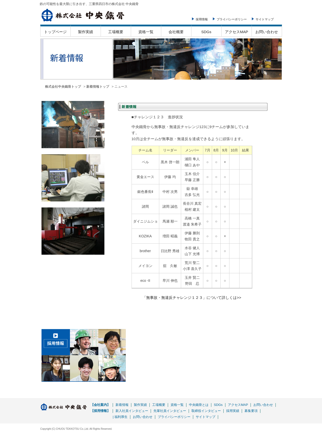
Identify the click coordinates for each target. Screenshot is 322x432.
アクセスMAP (236, 32)
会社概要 (176, 32)
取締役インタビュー (206, 411)
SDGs (206, 32)
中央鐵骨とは (199, 405)
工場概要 (115, 32)
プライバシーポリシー (232, 19)
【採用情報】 (100, 411)
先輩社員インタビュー (169, 411)
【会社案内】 (100, 405)
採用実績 (232, 411)
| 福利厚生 (120, 417)
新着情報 (122, 405)
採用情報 (202, 19)
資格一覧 (145, 32)
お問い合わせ (266, 32)
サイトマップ (265, 19)
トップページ (55, 32)
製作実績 (85, 32)
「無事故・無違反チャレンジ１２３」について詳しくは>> (191, 297)
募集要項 (251, 411)
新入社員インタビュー (131, 411)
